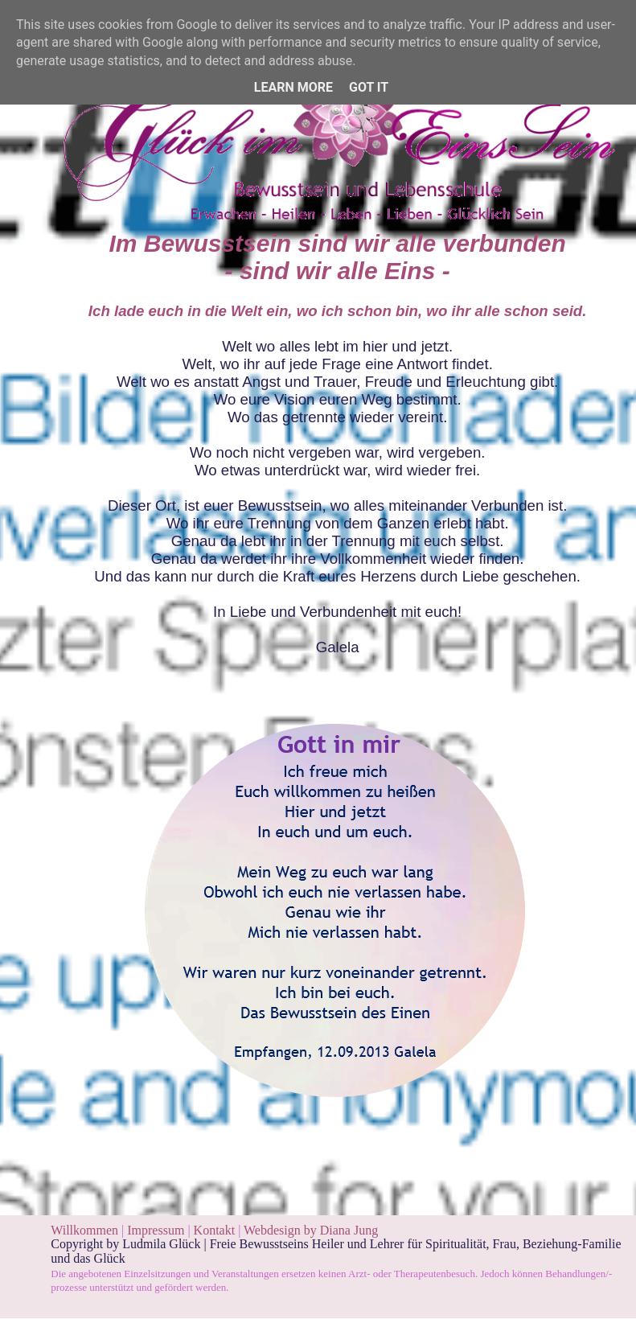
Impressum (157, 1230)
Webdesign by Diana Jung (311, 1230)
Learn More (293, 87)
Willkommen (84, 1230)
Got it (368, 87)
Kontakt (215, 1230)
